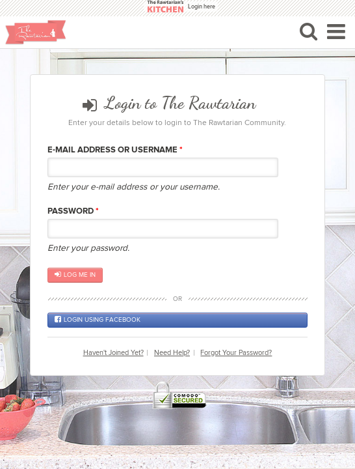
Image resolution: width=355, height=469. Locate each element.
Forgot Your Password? (236, 353)
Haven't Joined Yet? (113, 353)
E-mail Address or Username (115, 150)
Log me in (75, 275)
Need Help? (172, 353)
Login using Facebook (97, 320)
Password (73, 211)
